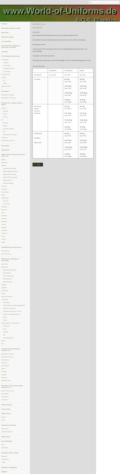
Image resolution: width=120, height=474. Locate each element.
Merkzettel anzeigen (7, 37)
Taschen (5, 117)
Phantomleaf (5, 145)
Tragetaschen (5, 459)
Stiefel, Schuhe (5, 437)
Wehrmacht (4, 264)
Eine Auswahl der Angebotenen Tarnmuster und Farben (11, 46)
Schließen (4, 371)
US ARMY (5, 62)
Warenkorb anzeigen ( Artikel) (10, 28)
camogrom (4, 137)
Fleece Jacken (5, 394)
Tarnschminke (5, 366)
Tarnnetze (4, 363)
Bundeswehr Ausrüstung (8, 98)
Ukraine (3, 239)
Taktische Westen (6, 86)
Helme (3, 293)
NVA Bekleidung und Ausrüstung (11, 247)
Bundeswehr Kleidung (7, 95)
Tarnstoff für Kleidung (7, 354)
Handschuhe (4, 429)
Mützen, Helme (6, 413)
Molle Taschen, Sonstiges (10, 134)
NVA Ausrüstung (6, 254)
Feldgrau (3, 284)
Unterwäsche (5, 396)
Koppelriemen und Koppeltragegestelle (14, 305)
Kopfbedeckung (7, 282)
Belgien (3, 159)
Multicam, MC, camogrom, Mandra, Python (12, 103)
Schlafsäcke (4, 447)
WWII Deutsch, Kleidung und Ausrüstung (10, 259)
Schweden (4, 221)
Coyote (5, 83)
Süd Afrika (4, 230)
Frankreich (4, 189)
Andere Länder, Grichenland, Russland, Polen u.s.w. (13, 155)
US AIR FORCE (7, 65)
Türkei (3, 236)
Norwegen (4, 207)
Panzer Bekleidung (8, 276)
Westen (5, 114)
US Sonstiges (6, 71)
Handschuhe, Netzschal (8, 425)
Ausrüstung (6, 204)
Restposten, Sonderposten (9, 467)
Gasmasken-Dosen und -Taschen (12, 311)
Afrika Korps (4, 290)
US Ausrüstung (5, 74)
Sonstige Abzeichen (8, 338)
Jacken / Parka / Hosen (7, 391)
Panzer (5, 329)
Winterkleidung (7, 279)
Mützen (3, 417)
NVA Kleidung (5, 251)
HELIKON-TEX (5, 150)
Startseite (4, 24)
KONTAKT (4, 472)
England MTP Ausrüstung (10, 177)
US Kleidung (4, 59)
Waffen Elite (4, 267)
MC (2, 120)
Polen (2, 212)
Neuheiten (4, 51)
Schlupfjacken (7, 273)
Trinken (3, 462)
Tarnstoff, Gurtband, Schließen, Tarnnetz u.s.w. (10, 349)
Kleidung (5, 111)
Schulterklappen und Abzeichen (10, 323)
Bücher (3, 341)
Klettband (4, 377)
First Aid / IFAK (5, 409)
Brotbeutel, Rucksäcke (9, 308)
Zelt (4, 131)
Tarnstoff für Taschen (7, 357)
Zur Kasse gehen (6, 41)
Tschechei (4, 233)
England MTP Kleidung (9, 174)
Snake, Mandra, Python (7, 140)
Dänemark (4, 162)
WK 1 (2, 343)
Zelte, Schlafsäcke (6, 441)
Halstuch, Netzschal (6, 431)
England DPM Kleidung (9, 168)
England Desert (7, 180)
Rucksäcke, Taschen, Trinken (10, 453)
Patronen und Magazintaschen (11, 314)
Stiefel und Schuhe (6, 296)
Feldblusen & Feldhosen (10, 270)
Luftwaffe (4, 287)
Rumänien (4, 215)
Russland (4, 218)
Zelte (2, 445)
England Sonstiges (8, 183)
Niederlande (4, 198)
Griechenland (5, 192)
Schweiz (3, 224)
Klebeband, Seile (6, 380)
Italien (3, 195)
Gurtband (4, 374)
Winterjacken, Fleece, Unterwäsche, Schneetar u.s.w (12, 386)
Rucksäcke (4, 456)
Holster (5, 317)
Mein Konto (4, 32)
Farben (5, 320)
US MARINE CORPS (8, 68)
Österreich (4, 209)
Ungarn (3, 242)
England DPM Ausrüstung (10, 171)
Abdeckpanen (5, 360)
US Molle (3, 77)
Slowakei (3, 227)
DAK (4, 335)
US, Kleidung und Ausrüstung (10, 56)
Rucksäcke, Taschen (8, 129)
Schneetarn (4, 399)
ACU (4, 80)
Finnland (3, 186)
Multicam (4, 108)
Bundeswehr (5, 91)
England (3, 165)
